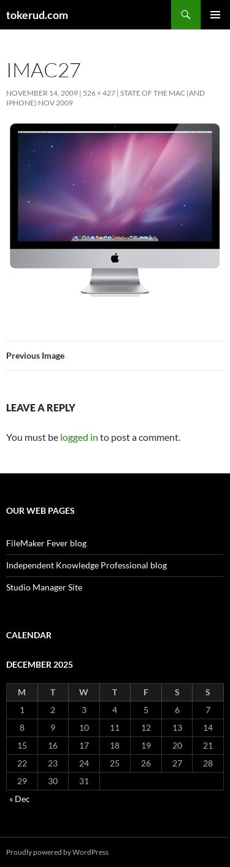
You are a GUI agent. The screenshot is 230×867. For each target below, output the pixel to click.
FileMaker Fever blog (46, 543)
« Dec (19, 798)
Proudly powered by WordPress (57, 852)
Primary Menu (215, 14)
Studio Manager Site (44, 587)
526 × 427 (99, 92)
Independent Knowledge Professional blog (86, 565)
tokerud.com (37, 14)
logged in (79, 437)
